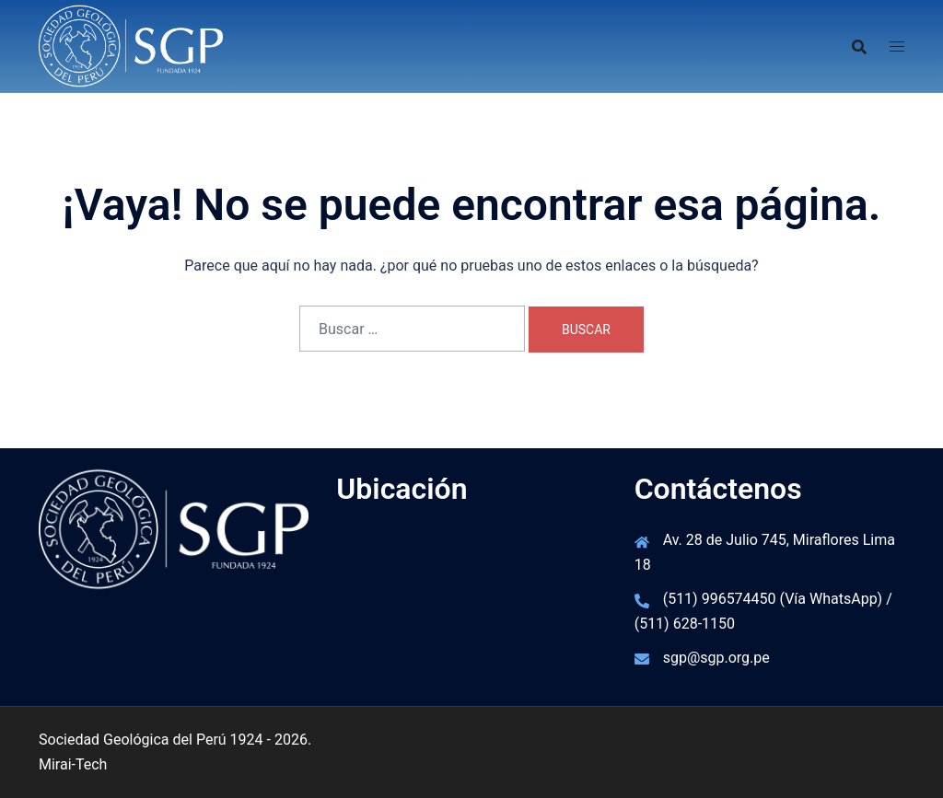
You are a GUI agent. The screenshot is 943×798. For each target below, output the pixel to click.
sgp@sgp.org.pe (716, 657)
